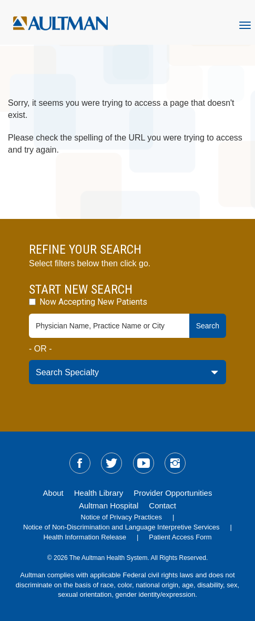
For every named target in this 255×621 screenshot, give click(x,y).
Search (207, 326)
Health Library (98, 492)
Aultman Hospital (108, 505)
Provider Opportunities (173, 492)
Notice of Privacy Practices (121, 517)
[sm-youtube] (143, 463)
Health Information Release (84, 537)
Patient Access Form (180, 537)
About (53, 492)
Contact (162, 505)
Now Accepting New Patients (88, 302)
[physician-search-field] (109, 326)
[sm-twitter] (111, 463)
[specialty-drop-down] (127, 372)
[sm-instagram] (175, 463)
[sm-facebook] (79, 463)
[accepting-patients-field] (32, 301)
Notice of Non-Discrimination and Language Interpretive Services (121, 527)
